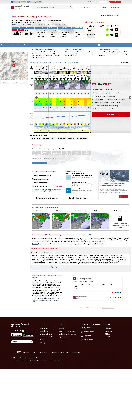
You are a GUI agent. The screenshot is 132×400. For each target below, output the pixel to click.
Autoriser (110, 15)
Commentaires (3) (77, 34)
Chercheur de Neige (41, 33)
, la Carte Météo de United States (96, 241)
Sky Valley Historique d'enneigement (80, 198)
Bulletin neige (52, 30)
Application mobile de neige (68, 334)
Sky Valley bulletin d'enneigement (47, 198)
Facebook (108, 328)
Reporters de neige (65, 337)
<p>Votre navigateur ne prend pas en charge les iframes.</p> (97, 291)
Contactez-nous (44, 352)
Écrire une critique (52, 270)
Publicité (26, 352)
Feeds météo (63, 340)
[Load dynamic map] (0, 81)
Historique (40, 36)
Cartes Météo (44, 331)
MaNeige (43, 343)
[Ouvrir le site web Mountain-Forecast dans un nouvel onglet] (22, 2)
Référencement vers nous (60, 352)
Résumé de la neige (46, 334)
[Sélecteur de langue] (103, 2)
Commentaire (75, 352)
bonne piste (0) (49, 191)
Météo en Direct (52, 33)
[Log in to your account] (115, 7)
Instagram (108, 331)
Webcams (52, 36)
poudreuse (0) (40, 191)
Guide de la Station (77, 31)
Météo (79, 7)
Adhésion (62, 328)
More (32, 85)
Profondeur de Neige (64, 33)
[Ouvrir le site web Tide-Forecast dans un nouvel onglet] (30, 2)
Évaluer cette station (38, 270)
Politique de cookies (55, 360)
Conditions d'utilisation (21, 360)
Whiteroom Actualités (47, 337)
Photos (96, 7)
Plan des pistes (64, 36)
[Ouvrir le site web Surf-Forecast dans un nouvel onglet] (14, 2)
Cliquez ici (35, 244)
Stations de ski (16, 24)
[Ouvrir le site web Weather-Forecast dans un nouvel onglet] (38, 2)
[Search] (71, 7)
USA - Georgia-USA (29, 24)
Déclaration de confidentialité (38, 360)
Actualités (87, 7)
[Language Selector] (22, 341)
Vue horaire (125, 62)
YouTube (108, 337)
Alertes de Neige (40, 30)
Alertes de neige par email (67, 331)
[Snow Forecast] (20, 7)
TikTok (107, 334)
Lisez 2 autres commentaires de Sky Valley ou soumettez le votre (51, 267)
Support (33, 352)
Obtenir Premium (115, 1)
